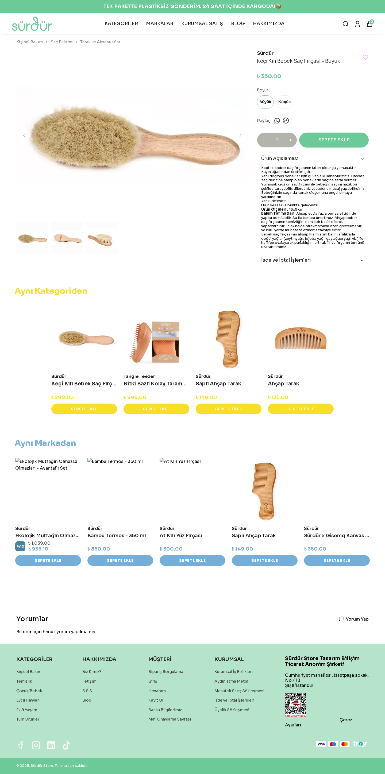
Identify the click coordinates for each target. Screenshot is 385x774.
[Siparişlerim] (357, 24)
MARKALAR (159, 23)
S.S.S (87, 690)
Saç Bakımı (64, 41)
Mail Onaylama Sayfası (169, 719)
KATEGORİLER (121, 23)
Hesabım (157, 690)
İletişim (89, 681)
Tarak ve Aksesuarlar (100, 41)
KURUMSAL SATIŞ (202, 23)
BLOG (238, 23)
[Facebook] (20, 745)
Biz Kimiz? (91, 671)
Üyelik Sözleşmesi (231, 709)
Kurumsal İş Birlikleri (233, 671)
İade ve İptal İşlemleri (234, 700)
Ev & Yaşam (26, 709)
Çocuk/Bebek (29, 690)
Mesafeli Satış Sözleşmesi (239, 690)
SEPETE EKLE (334, 140)
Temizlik (24, 681)
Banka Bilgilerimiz (165, 709)
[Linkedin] (51, 745)
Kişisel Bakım (32, 41)
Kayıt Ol (155, 700)
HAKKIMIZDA (268, 23)
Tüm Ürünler (27, 719)
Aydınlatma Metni (231, 681)
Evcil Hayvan (28, 700)
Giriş (152, 681)
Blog (86, 700)
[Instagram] (36, 745)
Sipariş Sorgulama (165, 671)
